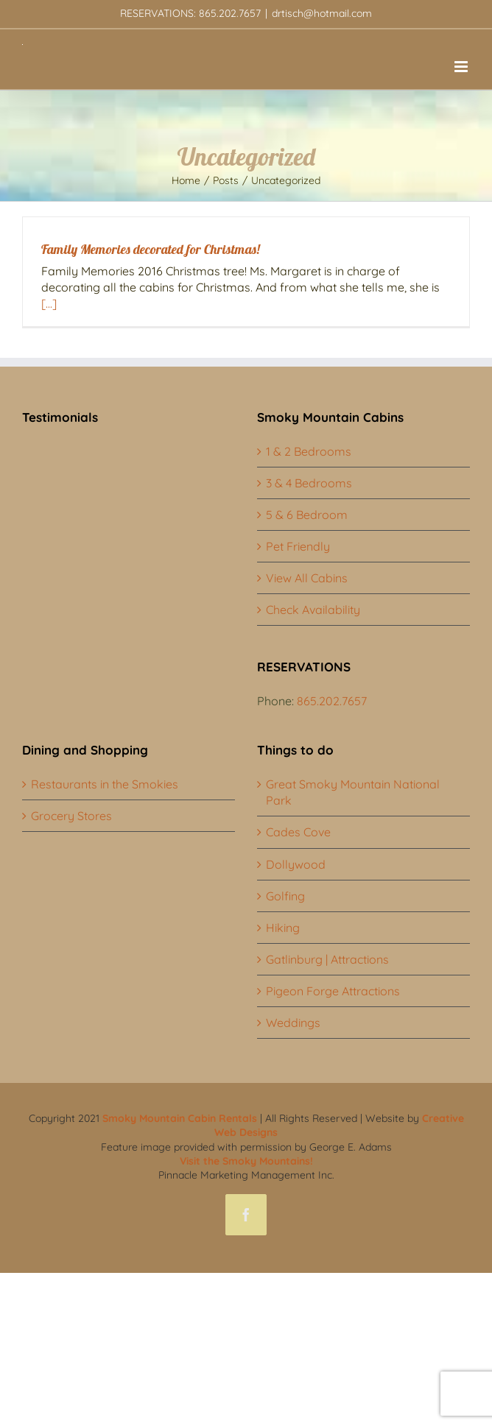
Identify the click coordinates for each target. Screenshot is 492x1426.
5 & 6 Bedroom (307, 514)
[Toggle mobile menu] (462, 66)
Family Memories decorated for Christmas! (150, 249)
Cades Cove (298, 832)
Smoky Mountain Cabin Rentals (179, 1118)
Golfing (285, 896)
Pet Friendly (298, 546)
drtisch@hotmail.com (322, 13)
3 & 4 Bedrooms (309, 483)
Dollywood (296, 864)
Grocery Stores (71, 815)
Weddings (293, 1022)
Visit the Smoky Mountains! (246, 1161)
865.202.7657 (332, 700)
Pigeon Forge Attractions (333, 991)
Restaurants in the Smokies (104, 784)
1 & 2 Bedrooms (308, 451)
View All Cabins (307, 578)
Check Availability (313, 609)
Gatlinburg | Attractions (327, 959)
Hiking (283, 927)
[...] (49, 303)
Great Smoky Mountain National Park (353, 792)
